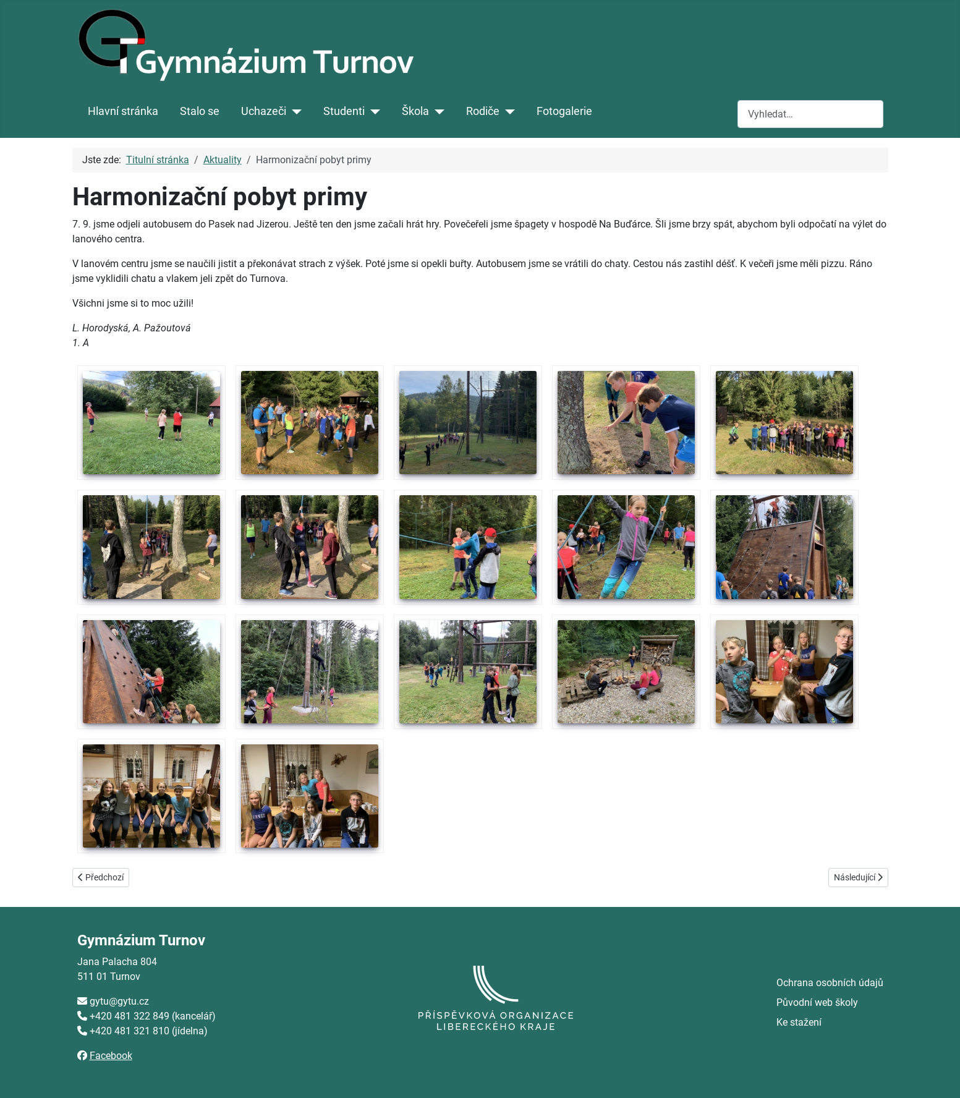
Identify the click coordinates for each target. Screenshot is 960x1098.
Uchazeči (263, 111)
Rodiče (482, 111)
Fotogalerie (564, 111)
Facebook (111, 1056)
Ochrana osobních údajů (829, 983)
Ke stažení (799, 1022)
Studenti (344, 111)
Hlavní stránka (123, 111)
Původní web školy (817, 1002)
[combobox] (810, 114)
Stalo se (199, 111)
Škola (415, 111)
